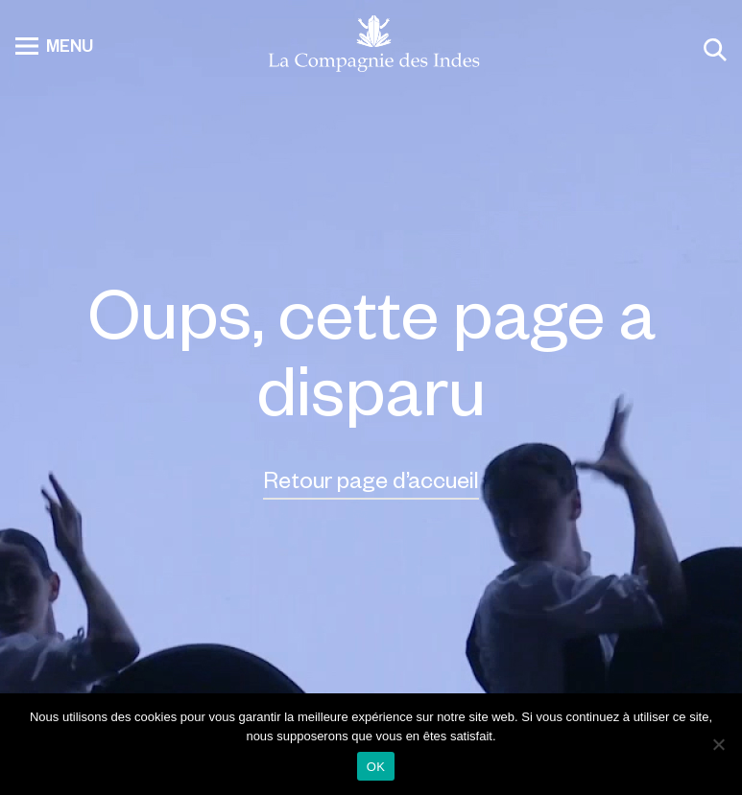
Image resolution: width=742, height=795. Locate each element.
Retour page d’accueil (371, 479)
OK (376, 767)
